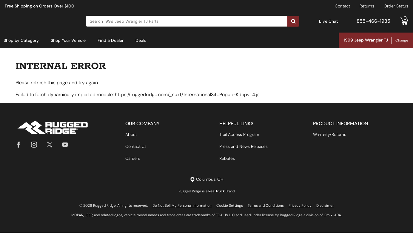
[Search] (186, 21)
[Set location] (206, 180)
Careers (132, 158)
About (131, 134)
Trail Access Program (239, 134)
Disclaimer (325, 205)
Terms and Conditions (266, 205)
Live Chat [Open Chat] (328, 21)
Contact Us (136, 146)
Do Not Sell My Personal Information (182, 205)
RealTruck (216, 191)
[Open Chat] (313, 21)
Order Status (396, 6)
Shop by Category (21, 40)
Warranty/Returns (329, 134)
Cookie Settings (229, 205)
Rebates (227, 158)
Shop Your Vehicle (68, 40)
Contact (342, 6)
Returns (367, 6)
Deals (140, 40)
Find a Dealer (111, 40)
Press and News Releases (243, 146)
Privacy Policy (300, 205)
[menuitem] (21, 40)
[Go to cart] (404, 21)
